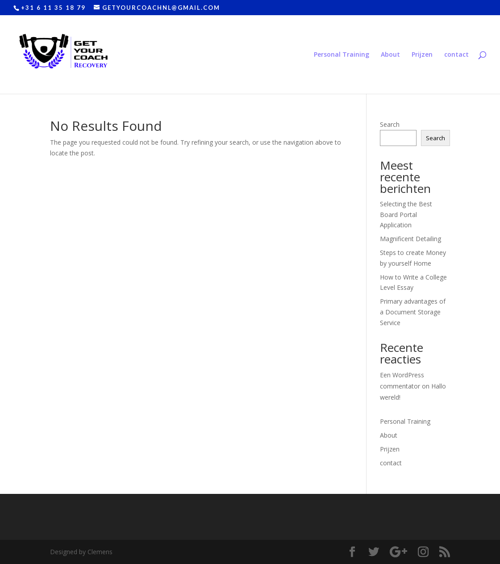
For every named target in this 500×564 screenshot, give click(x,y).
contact (456, 54)
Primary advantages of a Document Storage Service (413, 312)
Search (390, 124)
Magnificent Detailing (410, 238)
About (390, 54)
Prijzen (422, 54)
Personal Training (341, 54)
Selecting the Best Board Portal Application (406, 215)
